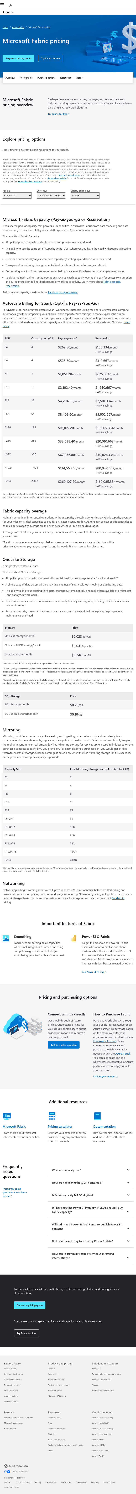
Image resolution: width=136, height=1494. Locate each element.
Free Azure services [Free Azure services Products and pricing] (56, 1379)
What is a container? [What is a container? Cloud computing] (100, 1450)
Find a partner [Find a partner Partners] (10, 1428)
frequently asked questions (30, 181)
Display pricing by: (80, 190)
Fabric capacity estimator (63, 292)
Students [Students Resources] (51, 1434)
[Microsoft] (68, 3)
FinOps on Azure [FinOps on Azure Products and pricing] (55, 1390)
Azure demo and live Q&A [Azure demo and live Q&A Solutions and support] (103, 1390)
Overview (10, 77)
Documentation (104, 1126)
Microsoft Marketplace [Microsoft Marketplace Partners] (13, 1423)
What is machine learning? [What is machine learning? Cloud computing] (103, 1428)
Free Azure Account (104, 1041)
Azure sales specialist (57, 178)
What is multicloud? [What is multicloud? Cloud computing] (100, 1423)
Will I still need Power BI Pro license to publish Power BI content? (87, 1226)
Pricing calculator (60, 1126)
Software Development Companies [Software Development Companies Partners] (18, 1417)
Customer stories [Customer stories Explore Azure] (11, 1401)
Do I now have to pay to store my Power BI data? (82, 1241)
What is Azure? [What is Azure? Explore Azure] (10, 1368)
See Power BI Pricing (93, 971)
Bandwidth (118, 898)
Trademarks (66, 1482)
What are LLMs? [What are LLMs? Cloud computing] (99, 1445)
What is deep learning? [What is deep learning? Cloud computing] (101, 1434)
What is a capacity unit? (66, 1170)
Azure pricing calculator (69, 175)
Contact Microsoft (23, 1482)
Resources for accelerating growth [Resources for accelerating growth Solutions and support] (106, 1374)
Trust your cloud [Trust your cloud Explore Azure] (11, 1390)
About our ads (109, 1482)
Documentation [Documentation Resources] (54, 1417)
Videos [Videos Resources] (51, 1450)
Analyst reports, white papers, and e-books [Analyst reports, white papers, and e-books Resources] (65, 1445)
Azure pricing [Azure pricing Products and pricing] (53, 1374)
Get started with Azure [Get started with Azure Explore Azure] (13, 1374)
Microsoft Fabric (14, 1126)
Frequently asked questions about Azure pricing (15, 1192)
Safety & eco (81, 1482)
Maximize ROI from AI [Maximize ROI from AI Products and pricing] (57, 1396)
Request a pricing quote (18, 58)
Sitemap (7, 1482)
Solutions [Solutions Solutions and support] (96, 1368)
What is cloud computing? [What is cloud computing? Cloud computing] (103, 1417)
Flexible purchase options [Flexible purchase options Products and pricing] (58, 1385)
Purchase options (46, 77)
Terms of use (51, 1482)
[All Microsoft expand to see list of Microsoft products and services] (4, 5)
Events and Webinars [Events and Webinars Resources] (57, 1439)
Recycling (95, 1482)
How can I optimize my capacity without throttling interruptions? (83, 1256)
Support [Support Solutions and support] (95, 1385)
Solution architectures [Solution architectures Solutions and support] (101, 1379)
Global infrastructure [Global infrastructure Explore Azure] (13, 1379)
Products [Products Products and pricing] (51, 1368)
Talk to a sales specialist (64, 1044)
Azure (6, 12)
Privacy (38, 1482)
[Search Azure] (12, 4)
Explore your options (104, 1076)
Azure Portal (122, 1053)
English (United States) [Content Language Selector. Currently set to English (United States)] (18, 1465)
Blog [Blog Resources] (50, 1423)
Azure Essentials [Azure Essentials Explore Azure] (11, 1396)
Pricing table (26, 77)
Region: (6, 190)
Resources (65, 77)
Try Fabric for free (50, 58)
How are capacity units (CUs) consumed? (77, 1182)
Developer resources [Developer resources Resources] (56, 1428)
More (78, 77)
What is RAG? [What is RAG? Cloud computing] (98, 1456)
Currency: (42, 190)
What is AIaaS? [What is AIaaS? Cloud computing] (98, 1439)
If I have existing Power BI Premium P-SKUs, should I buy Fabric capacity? (87, 1210)
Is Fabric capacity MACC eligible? (72, 1195)
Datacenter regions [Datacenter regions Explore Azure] (12, 1385)
